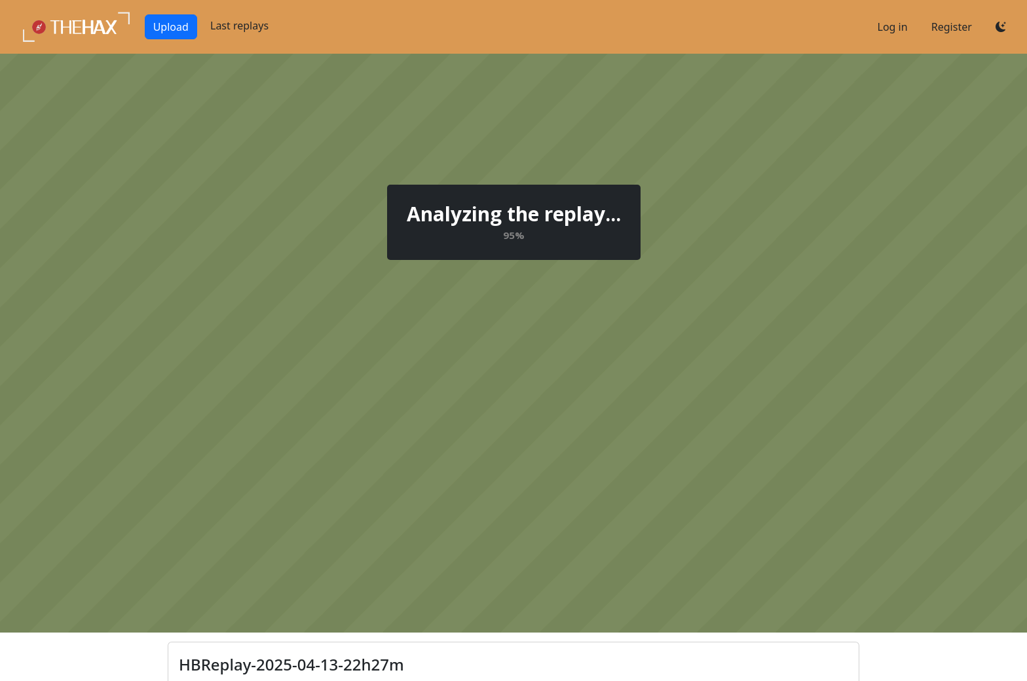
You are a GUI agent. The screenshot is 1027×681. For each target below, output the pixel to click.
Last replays (239, 25)
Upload (171, 27)
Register (951, 27)
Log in (893, 27)
